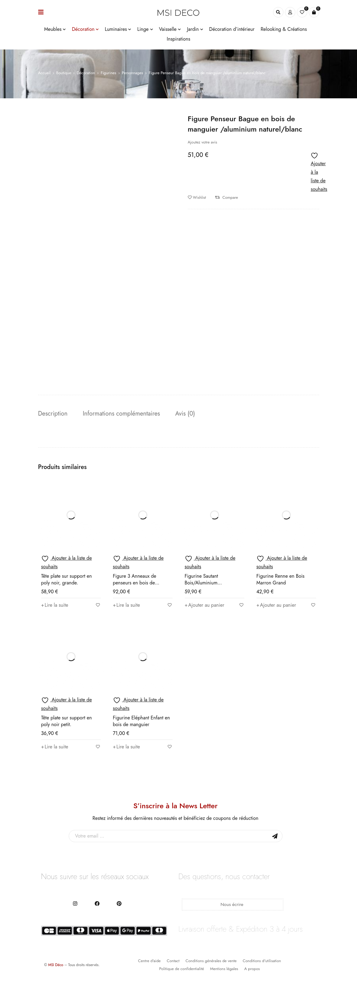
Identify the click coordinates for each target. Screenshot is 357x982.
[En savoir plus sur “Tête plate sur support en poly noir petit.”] (54, 746)
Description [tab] (52, 413)
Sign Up (275, 836)
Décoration (86, 73)
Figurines (108, 73)
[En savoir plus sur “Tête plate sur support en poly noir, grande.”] (54, 605)
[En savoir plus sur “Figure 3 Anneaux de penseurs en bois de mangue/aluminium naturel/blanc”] (126, 605)
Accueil (44, 73)
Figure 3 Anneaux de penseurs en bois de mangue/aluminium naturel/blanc (134, 586)
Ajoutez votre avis (202, 142)
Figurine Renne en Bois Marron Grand (281, 579)
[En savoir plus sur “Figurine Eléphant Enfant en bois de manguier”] (126, 746)
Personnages (132, 73)
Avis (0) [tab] (185, 413)
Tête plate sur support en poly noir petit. (66, 721)
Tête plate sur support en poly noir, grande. (66, 579)
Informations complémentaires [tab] (121, 413)
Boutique (63, 73)
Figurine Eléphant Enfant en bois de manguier (141, 721)
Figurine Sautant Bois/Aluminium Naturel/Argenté (201, 583)
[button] (204, 605)
